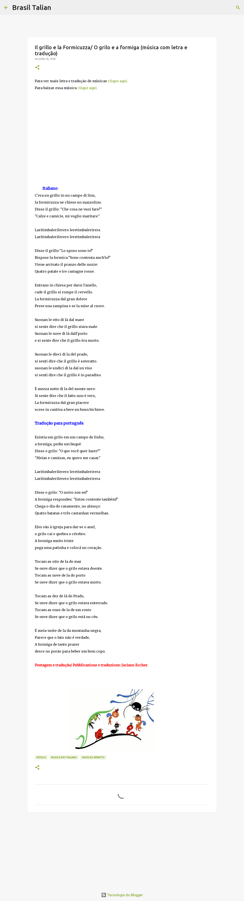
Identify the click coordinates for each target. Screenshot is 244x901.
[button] (37, 68)
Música (41, 757)
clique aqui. (118, 81)
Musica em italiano (64, 757)
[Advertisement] (122, 848)
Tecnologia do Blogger (122, 895)
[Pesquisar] (57, 7)
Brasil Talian (31, 7)
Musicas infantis (93, 757)
